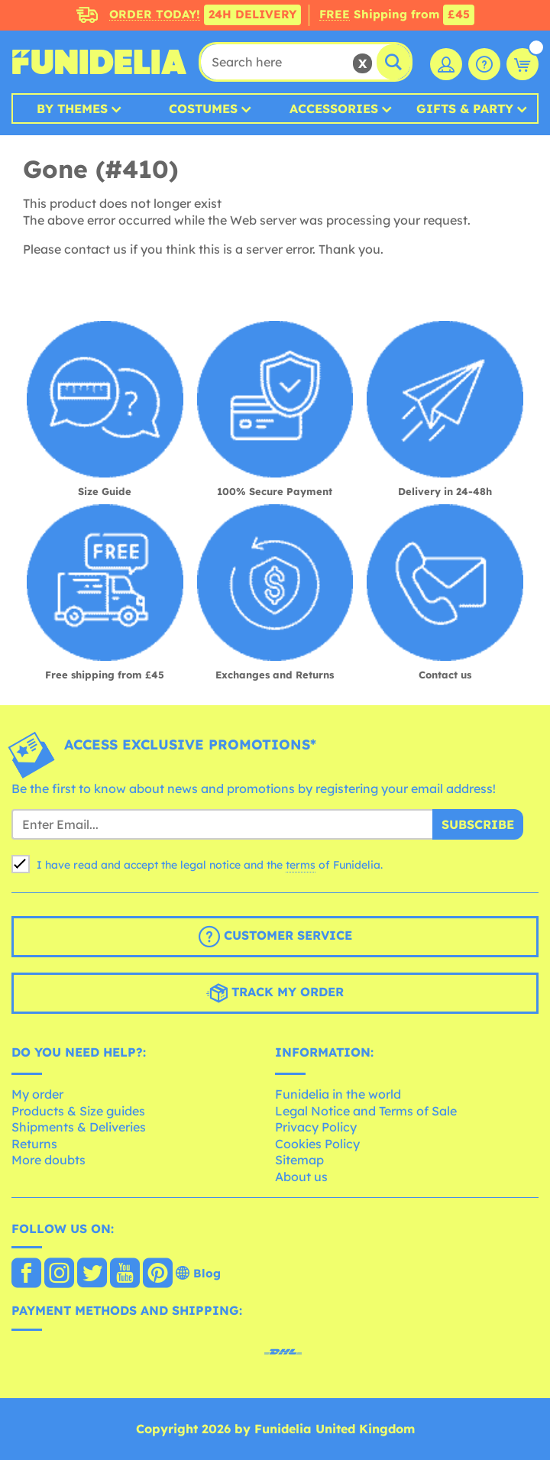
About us (301, 1176)
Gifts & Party (464, 108)
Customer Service (275, 936)
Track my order (275, 993)
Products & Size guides (78, 1110)
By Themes (72, 108)
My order (37, 1094)
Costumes (203, 108)
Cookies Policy (317, 1143)
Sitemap (299, 1159)
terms (300, 865)
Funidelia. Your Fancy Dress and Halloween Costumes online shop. (99, 62)
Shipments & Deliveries (78, 1127)
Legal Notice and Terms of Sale (366, 1110)
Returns (34, 1143)
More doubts (48, 1159)
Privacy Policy (316, 1127)
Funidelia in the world (338, 1094)
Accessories (334, 108)
